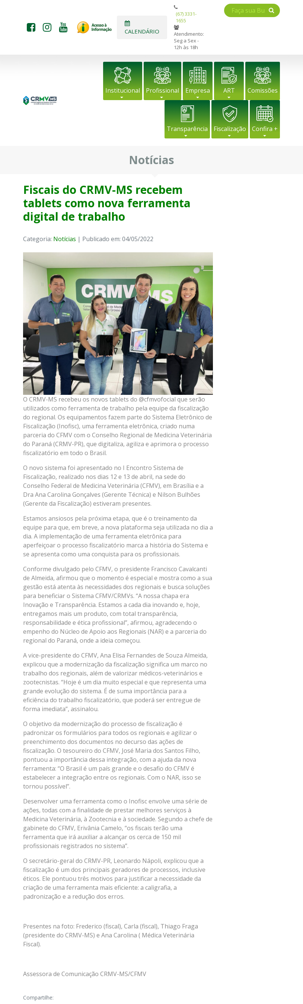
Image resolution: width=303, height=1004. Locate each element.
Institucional (122, 90)
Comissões (263, 90)
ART (229, 90)
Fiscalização (230, 129)
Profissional (162, 90)
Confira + (265, 129)
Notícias (64, 239)
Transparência (187, 129)
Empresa (197, 90)
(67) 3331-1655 (186, 17)
